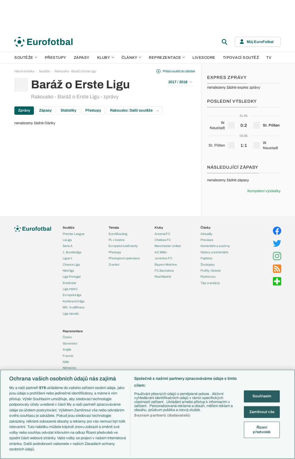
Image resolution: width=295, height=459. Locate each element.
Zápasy (82, 58)
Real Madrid (163, 276)
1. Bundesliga (72, 252)
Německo (69, 367)
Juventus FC (163, 258)
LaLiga (67, 240)
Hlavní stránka (24, 71)
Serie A (68, 246)
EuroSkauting (118, 234)
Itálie (66, 361)
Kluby (105, 58)
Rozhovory (208, 276)
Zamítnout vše (261, 412)
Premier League (73, 234)
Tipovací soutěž (241, 58)
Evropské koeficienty (123, 246)
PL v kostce (117, 240)
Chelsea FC (163, 240)
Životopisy (207, 264)
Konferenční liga (73, 301)
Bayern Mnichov (166, 264)
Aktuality (206, 234)
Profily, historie (210, 270)
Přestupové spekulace (124, 258)
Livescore (203, 58)
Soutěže (25, 58)
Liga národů (71, 313)
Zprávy (24, 110)
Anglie (67, 349)
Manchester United (168, 246)
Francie (68, 355)
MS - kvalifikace (73, 307)
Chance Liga (71, 264)
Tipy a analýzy (210, 283)
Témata (114, 227)
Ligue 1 (67, 258)
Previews (206, 240)
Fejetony (206, 258)
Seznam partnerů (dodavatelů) (162, 415)
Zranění (114, 264)
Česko (67, 337)
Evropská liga (72, 295)
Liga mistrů (70, 289)
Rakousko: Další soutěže (134, 110)
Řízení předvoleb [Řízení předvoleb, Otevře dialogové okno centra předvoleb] (262, 429)
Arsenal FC (162, 234)
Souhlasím (261, 396)
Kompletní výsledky (264, 191)
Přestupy (55, 58)
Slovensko (70, 343)
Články (205, 227)
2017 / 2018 (180, 82)
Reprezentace (167, 58)
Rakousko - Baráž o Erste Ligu (75, 71)
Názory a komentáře (214, 252)
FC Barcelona (164, 270)
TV (268, 58)
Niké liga (68, 270)
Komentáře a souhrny (215, 246)
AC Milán (161, 252)
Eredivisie (69, 283)
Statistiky (68, 110)
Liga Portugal (71, 276)
